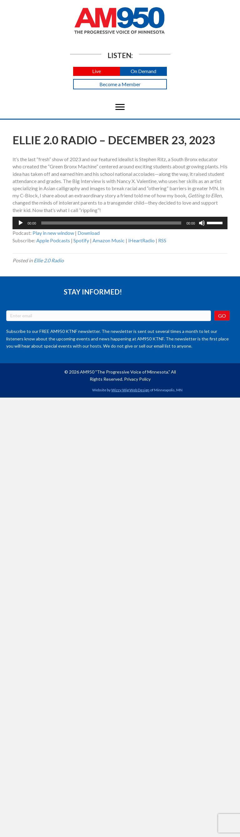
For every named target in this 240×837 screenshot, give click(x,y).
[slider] (111, 223)
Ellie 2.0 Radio (49, 260)
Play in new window (53, 233)
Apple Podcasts (53, 240)
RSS (162, 240)
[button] (96, 71)
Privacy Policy (137, 379)
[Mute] (202, 223)
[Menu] (120, 107)
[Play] (21, 223)
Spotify (81, 240)
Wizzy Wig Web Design (130, 390)
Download (89, 233)
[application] (120, 223)
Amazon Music (108, 240)
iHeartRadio (141, 240)
